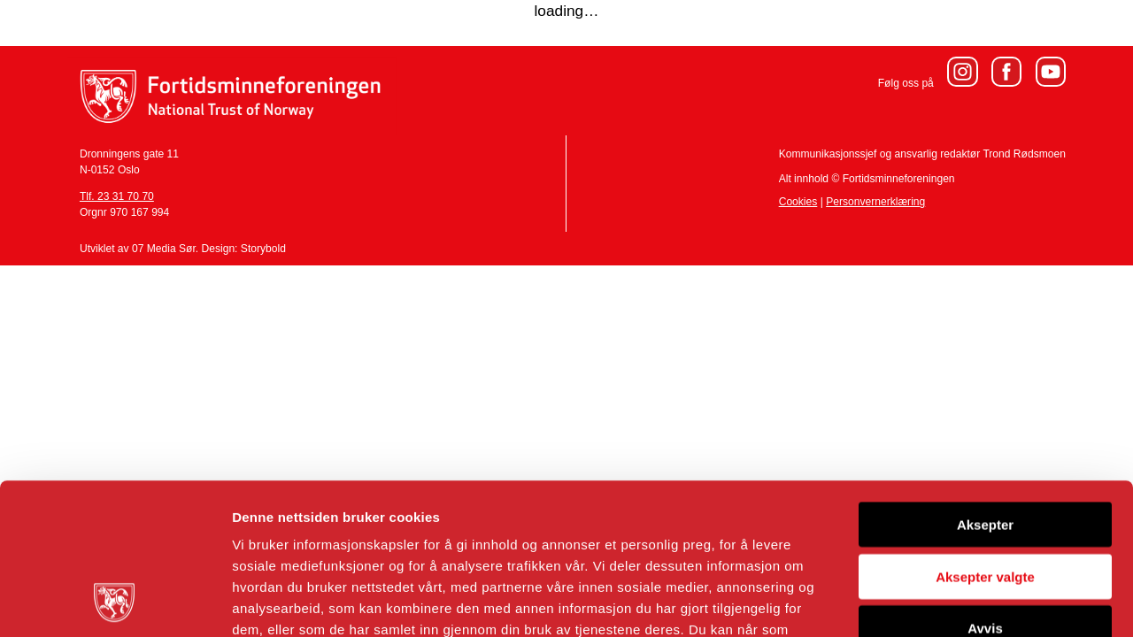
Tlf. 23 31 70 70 (117, 196)
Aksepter (985, 382)
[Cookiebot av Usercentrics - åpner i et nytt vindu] (114, 602)
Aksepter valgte (985, 434)
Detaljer (942, 602)
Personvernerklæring (875, 202)
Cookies (798, 202)
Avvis (984, 486)
